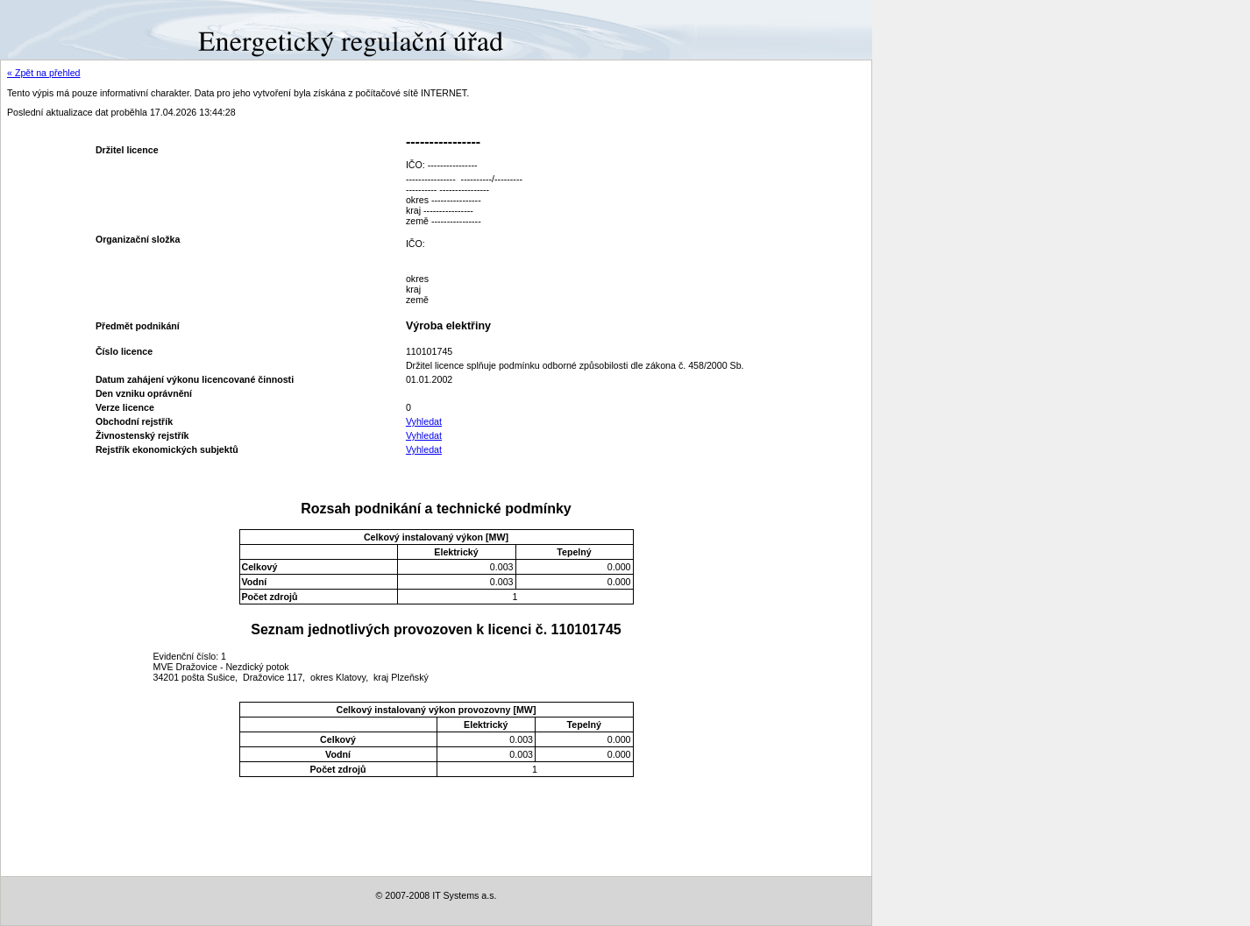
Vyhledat (424, 421)
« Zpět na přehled (44, 72)
